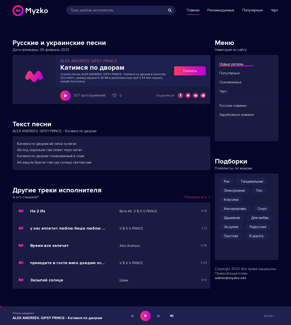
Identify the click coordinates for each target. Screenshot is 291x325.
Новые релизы (231, 64)
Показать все (197, 197)
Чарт (274, 10)
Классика (231, 200)
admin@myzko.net (230, 278)
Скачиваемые (230, 82)
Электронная (234, 191)
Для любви (259, 218)
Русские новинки (232, 105)
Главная (193, 10)
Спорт (262, 209)
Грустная (231, 236)
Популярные (252, 10)
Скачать (190, 71)
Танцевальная (252, 181)
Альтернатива (235, 209)
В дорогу (256, 236)
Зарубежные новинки (236, 114)
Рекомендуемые (220, 10)
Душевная (232, 218)
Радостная (258, 227)
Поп (259, 191)
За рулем (231, 227)
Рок (226, 181)
